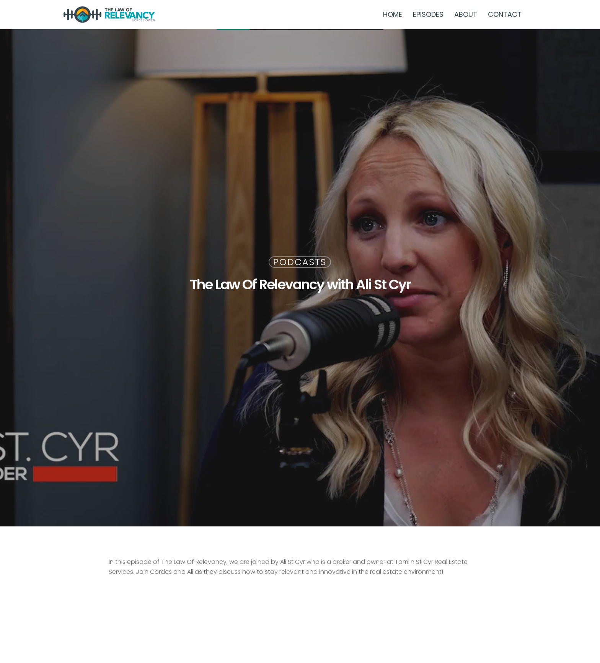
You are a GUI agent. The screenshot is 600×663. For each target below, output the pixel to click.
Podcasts (299, 262)
